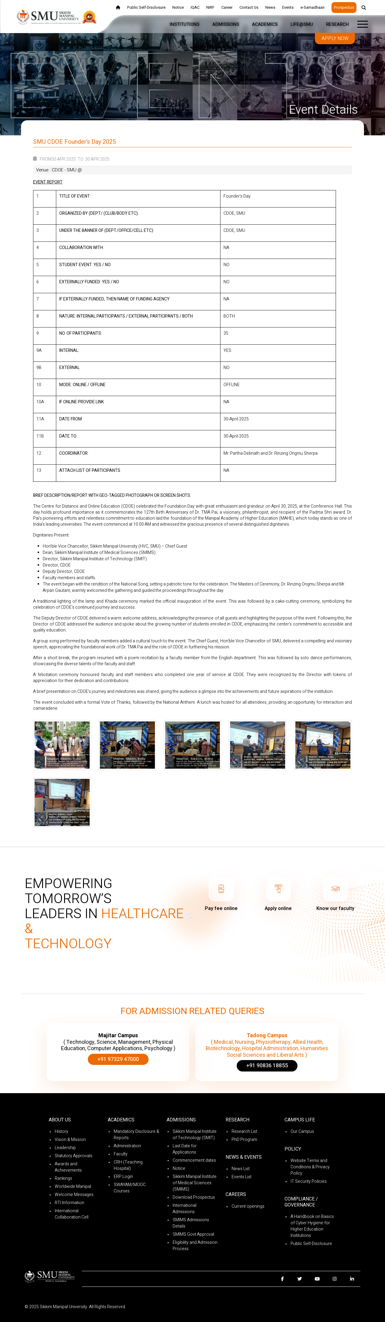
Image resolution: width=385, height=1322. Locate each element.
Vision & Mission (70, 1139)
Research (337, 24)
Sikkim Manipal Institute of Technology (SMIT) (195, 1134)
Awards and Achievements (68, 1167)
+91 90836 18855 (267, 1066)
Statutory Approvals (73, 1156)
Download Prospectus (194, 1197)
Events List (241, 1177)
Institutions (184, 24)
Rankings (63, 1178)
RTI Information (69, 1203)
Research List (244, 1131)
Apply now (335, 38)
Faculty (121, 1154)
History (61, 1131)
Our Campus (302, 1131)
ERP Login (123, 1176)
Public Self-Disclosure (311, 1244)
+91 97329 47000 (118, 1059)
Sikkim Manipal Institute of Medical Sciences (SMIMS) (195, 1182)
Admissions (225, 24)
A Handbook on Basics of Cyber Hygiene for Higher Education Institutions (312, 1226)
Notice (179, 1168)
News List (241, 1169)
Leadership (65, 1148)
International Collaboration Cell (71, 1214)
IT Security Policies (309, 1181)
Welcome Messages (74, 1194)
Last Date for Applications (185, 1149)
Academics (265, 24)
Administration (127, 1146)
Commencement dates (194, 1160)
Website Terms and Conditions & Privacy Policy (310, 1167)
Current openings (248, 1206)
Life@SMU (302, 24)
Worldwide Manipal (73, 1186)
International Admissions (184, 1208)
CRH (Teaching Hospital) (128, 1165)
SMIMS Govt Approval (193, 1234)
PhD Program (244, 1139)
